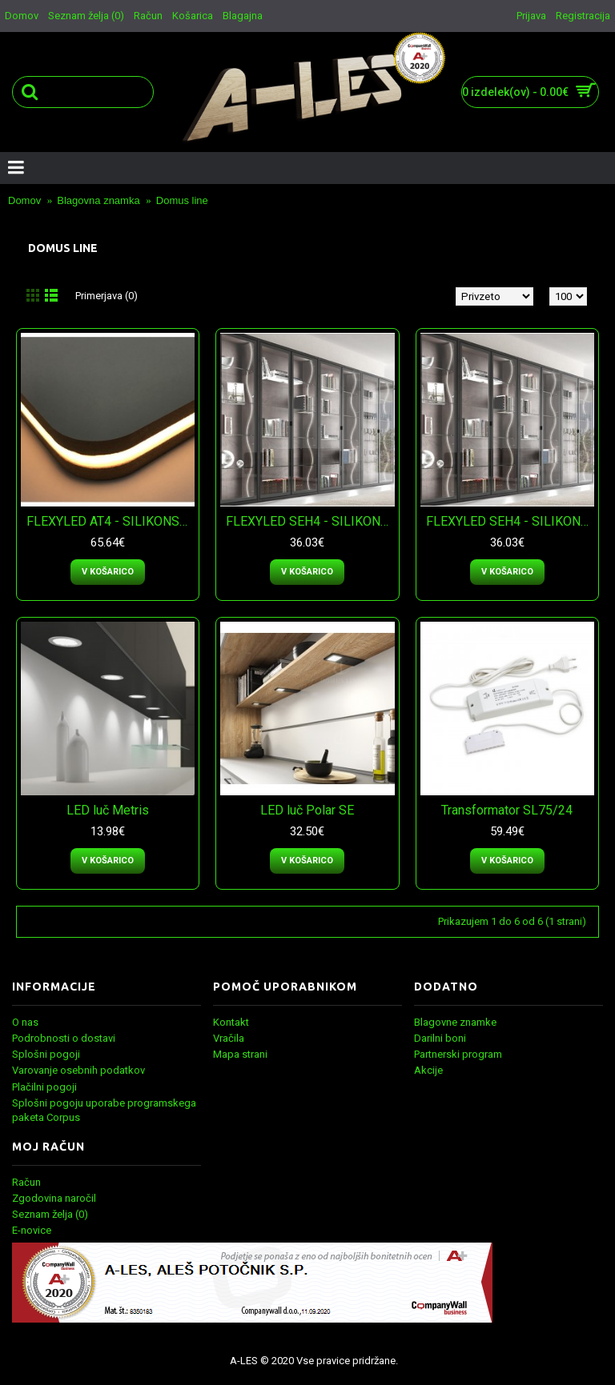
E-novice (31, 1230)
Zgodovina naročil (54, 1198)
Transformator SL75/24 (507, 810)
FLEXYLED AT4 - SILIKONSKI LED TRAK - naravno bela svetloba (110, 521)
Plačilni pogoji (44, 1087)
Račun (26, 1182)
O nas (25, 1022)
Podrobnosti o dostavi (63, 1038)
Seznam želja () (50, 1214)
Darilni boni (440, 1038)
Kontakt (231, 1022)
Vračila (228, 1038)
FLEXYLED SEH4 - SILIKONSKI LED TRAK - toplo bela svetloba (510, 521)
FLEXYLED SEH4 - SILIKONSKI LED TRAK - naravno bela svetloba (310, 521)
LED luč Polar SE (307, 810)
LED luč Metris (107, 810)
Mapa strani (240, 1054)
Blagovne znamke (455, 1022)
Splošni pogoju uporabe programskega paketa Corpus (104, 1110)
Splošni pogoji (46, 1054)
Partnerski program (458, 1054)
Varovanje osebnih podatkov (78, 1070)
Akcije (428, 1070)
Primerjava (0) (106, 296)
